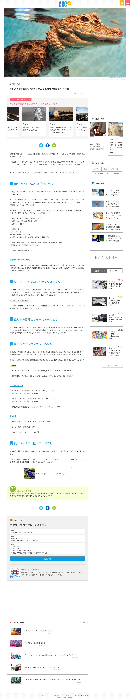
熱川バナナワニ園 (101, 173)
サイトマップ (45, 695)
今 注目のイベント (99, 271)
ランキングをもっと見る (112, 366)
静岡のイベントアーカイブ (31, 569)
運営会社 (85, 695)
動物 (18, 84)
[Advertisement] (47, 601)
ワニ (105, 169)
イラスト (97, 169)
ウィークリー (114, 271)
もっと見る (84, 622)
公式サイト (47, 559)
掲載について (57, 695)
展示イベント (115, 169)
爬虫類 (116, 173)
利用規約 (77, 695)
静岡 (13, 84)
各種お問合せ (68, 695)
